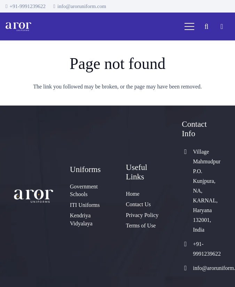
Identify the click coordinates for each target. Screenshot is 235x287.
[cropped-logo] (18, 26)
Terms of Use (141, 225)
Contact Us (138, 204)
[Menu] (189, 26)
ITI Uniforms (85, 205)
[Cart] (221, 26)
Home (133, 194)
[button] (206, 26)
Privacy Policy (142, 215)
